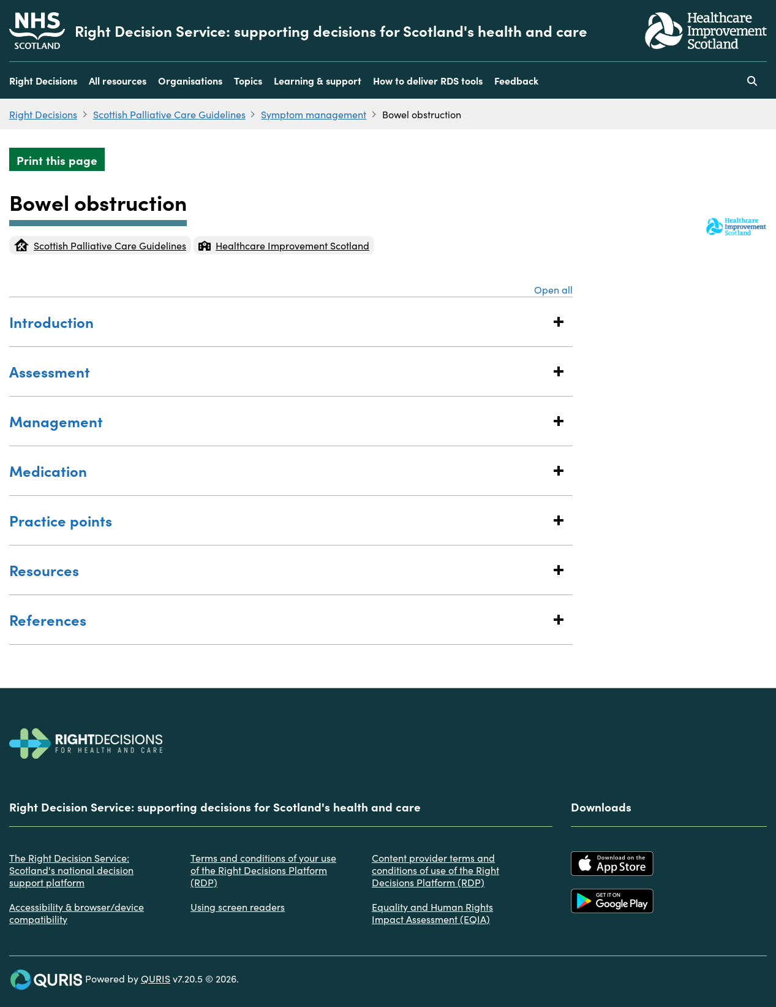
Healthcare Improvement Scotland (283, 245)
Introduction (278, 321)
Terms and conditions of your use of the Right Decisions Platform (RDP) (263, 869)
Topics (248, 80)
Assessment (278, 371)
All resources (117, 80)
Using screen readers (237, 906)
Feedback (516, 80)
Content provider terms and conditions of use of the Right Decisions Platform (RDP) (435, 869)
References (278, 619)
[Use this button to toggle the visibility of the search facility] (752, 80)
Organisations (190, 80)
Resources (278, 570)
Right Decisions (43, 80)
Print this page (57, 159)
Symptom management (313, 114)
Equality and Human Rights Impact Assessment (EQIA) (432, 912)
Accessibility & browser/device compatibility (76, 912)
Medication (278, 470)
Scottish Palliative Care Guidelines (169, 114)
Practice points (278, 520)
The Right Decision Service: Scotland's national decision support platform (71, 869)
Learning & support (317, 80)
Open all (553, 289)
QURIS (155, 978)
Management (278, 421)
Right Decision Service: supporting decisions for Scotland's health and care (331, 30)
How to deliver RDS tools (428, 80)
